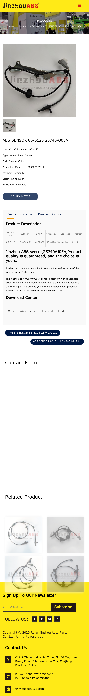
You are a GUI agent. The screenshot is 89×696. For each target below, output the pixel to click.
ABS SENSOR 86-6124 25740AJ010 (32, 332)
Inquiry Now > (20, 196)
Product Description (20, 214)
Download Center (49, 214)
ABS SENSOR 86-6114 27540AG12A (57, 341)
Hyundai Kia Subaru (29, 26)
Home (11, 26)
